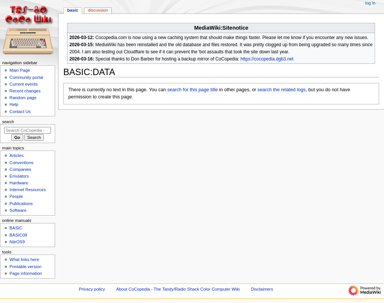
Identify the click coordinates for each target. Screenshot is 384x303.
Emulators (19, 176)
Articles (16, 155)
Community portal (26, 77)
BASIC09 (18, 235)
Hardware (18, 183)
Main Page (19, 70)
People (16, 196)
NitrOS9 (17, 242)
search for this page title (192, 89)
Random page (22, 97)
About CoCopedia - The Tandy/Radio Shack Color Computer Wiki (178, 289)
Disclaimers (262, 289)
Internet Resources (27, 189)
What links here (24, 259)
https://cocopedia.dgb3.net (266, 59)
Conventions (21, 162)
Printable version (25, 266)
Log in (370, 3)
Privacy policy (92, 289)
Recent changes (24, 91)
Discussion (98, 10)
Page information (25, 273)
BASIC (72, 10)
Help (13, 104)
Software (17, 210)
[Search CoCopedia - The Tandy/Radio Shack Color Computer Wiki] (27, 130)
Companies (20, 169)
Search (8, 121)
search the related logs (282, 89)
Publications (21, 203)
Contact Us (20, 111)
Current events (23, 84)
